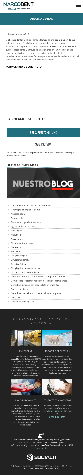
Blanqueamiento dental (22, 243)
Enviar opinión (41, 448)
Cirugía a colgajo (19, 255)
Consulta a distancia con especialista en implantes (35, 284)
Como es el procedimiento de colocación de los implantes (39, 280)
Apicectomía (17, 238)
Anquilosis (16, 234)
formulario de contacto (52, 411)
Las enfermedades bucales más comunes (31, 205)
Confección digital (19, 289)
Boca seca (16, 247)
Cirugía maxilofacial (20, 259)
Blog (57, 468)
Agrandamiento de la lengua (24, 226)
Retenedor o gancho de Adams (26, 222)
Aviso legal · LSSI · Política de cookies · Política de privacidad (48, 467)
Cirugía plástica (18, 264)
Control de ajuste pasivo (22, 301)
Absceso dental (18, 213)
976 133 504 (43, 144)
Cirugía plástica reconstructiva (25, 268)
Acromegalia (17, 218)
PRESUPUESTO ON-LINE (43, 132)
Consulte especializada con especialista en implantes (36, 293)
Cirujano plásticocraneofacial (25, 272)
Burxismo (15, 251)
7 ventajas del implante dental (25, 209)
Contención (16, 297)
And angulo (16, 230)
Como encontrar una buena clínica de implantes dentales (38, 276)
